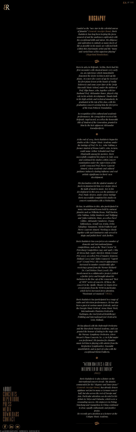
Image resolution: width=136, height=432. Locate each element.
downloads (11, 414)
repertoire (11, 399)
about (7, 389)
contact (9, 419)
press (7, 404)
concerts (10, 394)
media (7, 409)
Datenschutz (34, 431)
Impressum (23, 431)
